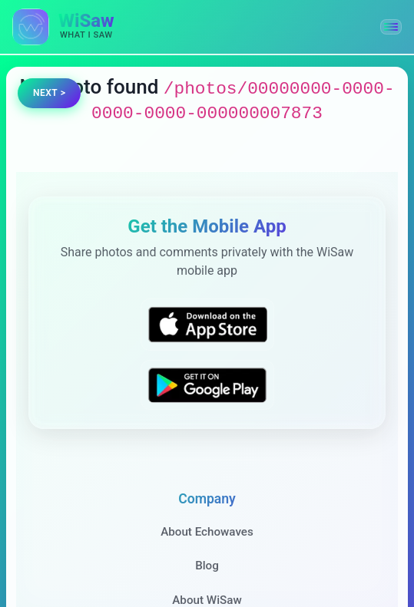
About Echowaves (207, 532)
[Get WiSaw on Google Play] (207, 385)
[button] (391, 27)
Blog (207, 565)
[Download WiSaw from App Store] (207, 324)
